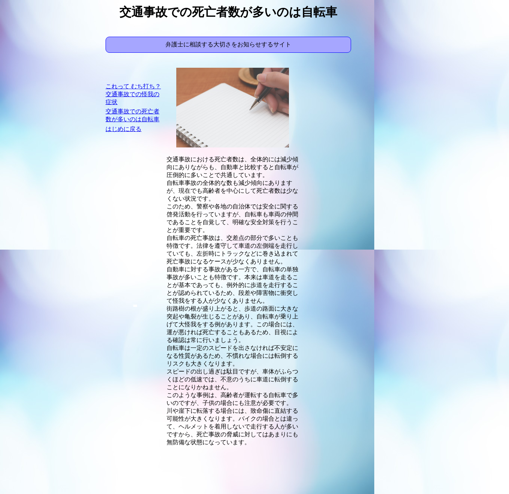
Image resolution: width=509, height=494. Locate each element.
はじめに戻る (123, 129)
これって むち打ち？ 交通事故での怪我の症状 (133, 94)
